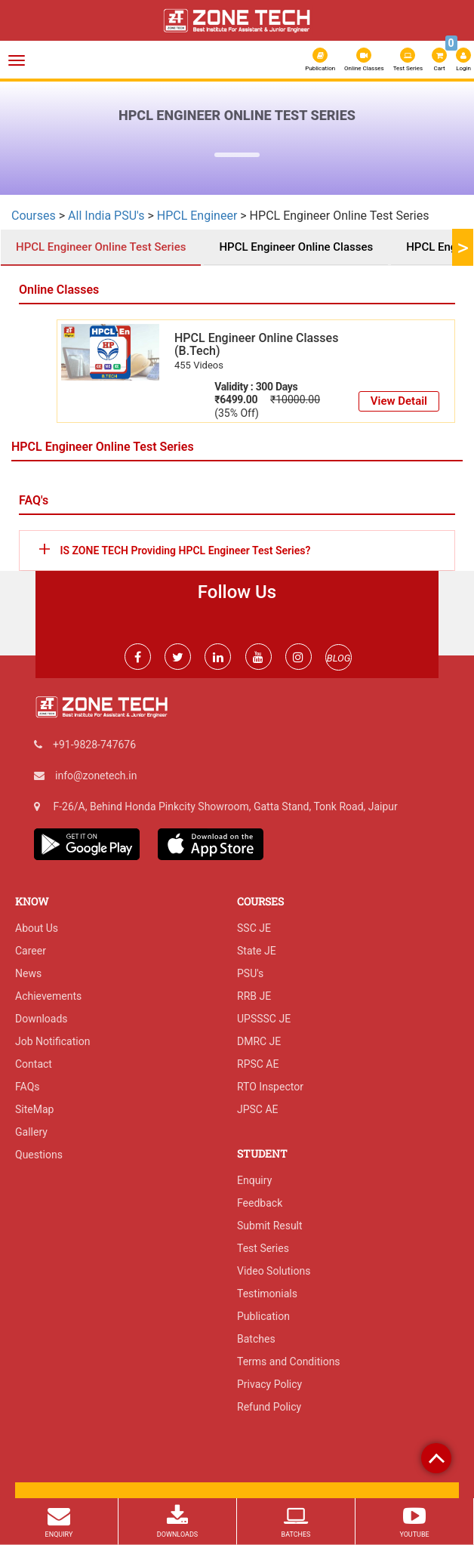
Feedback (259, 1203)
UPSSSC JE (264, 1019)
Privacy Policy (269, 1384)
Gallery (31, 1132)
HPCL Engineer (199, 215)
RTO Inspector (270, 1087)
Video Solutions (273, 1271)
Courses (33, 215)
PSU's (250, 973)
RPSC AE (258, 1064)
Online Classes (364, 60)
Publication (320, 60)
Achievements (48, 996)
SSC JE (254, 928)
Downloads (41, 1019)
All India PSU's (106, 215)
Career (30, 951)
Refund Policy (269, 1407)
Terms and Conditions (288, 1361)
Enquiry (254, 1180)
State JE (256, 951)
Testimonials (267, 1294)
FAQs (27, 1087)
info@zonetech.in (96, 775)
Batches (256, 1339)
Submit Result (270, 1226)
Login (463, 60)
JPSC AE (258, 1109)
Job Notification (52, 1041)
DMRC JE (259, 1041)
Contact (33, 1064)
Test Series (408, 60)
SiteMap (34, 1109)
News (28, 973)
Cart (440, 58)
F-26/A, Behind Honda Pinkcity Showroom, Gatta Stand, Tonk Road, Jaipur (225, 806)
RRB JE (254, 996)
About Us (36, 928)
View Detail (399, 401)
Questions (39, 1155)
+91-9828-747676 (94, 745)
